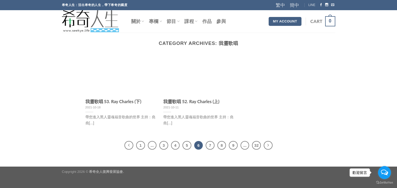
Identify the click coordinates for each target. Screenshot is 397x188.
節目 (173, 21)
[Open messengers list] (384, 172)
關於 (137, 21)
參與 (221, 21)
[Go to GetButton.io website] (384, 182)
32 (256, 145)
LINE (312, 5)
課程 (190, 21)
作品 (207, 21)
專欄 (155, 21)
